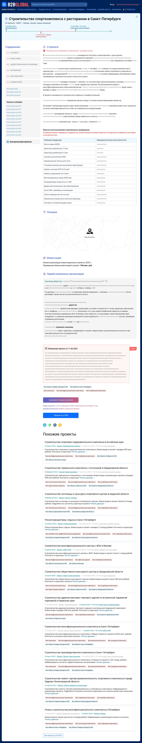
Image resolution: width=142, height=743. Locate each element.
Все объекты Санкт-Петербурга (80, 387)
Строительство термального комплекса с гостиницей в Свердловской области (86, 468)
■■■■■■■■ (101, 169)
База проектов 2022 (14, 125)
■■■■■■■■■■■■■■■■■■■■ (66, 55)
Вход (112, 4)
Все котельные (49, 390)
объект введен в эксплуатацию (105, 550)
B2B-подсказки (16, 76)
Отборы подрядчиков (26, 9)
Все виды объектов (14, 92)
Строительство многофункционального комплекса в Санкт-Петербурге (82, 626)
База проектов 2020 (14, 119)
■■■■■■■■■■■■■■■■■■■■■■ (55, 58)
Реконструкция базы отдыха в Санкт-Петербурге (70, 520)
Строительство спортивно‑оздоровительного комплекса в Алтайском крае (84, 442)
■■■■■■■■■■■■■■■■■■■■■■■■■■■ (115, 58)
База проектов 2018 (14, 112)
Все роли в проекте (13, 95)
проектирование (109, 446)
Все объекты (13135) (53, 735)
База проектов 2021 (14, 122)
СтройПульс (130, 9)
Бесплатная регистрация (128, 4)
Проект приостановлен (43, 35)
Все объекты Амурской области (83, 511)
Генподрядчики (59, 9)
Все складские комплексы (117, 640)
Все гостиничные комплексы (56, 482)
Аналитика (116, 9)
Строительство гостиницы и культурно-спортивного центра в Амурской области (87, 494)
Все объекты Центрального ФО (56, 563)
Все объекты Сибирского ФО (106, 456)
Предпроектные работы (68, 446)
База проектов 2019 (14, 116)
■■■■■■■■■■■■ (115, 87)
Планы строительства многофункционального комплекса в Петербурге (82, 709)
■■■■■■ (96, 58)
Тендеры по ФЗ (44, 9)
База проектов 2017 (14, 109)
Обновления (15, 70)
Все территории (12, 89)
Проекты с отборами (14, 102)
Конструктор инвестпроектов (21, 142)
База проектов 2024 (14, 132)
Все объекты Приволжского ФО (107, 614)
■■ (88, 69)
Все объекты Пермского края (55, 618)
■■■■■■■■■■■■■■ (50, 61)
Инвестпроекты (8, 9)
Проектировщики (76, 9)
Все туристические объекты (55, 486)
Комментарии (16, 82)
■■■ (56, 322)
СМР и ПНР (64, 550)
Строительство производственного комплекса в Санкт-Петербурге (80, 652)
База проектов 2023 (14, 128)
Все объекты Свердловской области (101, 486)
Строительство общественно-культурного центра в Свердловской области (84, 571)
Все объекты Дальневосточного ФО (58, 511)
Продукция (91, 9)
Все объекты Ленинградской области (85, 537)
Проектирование (11, 28)
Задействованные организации (23, 64)
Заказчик (49, 281)
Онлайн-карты (104, 9)
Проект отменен (68, 498)
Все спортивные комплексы (96, 390)
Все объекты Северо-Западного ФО (56, 387)
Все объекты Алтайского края (56, 460)
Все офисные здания (82, 560)
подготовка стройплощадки (79, 28)
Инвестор (58, 281)
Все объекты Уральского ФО (76, 486)
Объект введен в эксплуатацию (72, 685)
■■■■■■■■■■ (50, 55)
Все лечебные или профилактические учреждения (63, 534)
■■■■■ (77, 74)
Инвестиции (15, 58)
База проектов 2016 (14, 106)
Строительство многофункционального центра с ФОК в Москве (78, 545)
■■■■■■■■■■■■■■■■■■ (100, 61)
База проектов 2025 (14, 135)
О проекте (14, 53)
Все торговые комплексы (105, 698)
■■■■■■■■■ (101, 144)
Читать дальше (78, 452)
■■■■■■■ (106, 116)
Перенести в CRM (61, 415)
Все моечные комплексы (96, 640)
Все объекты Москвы (76, 563)
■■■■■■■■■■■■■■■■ (51, 82)
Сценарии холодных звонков (61, 400)
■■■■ (134, 61)
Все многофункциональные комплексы (70, 390)
